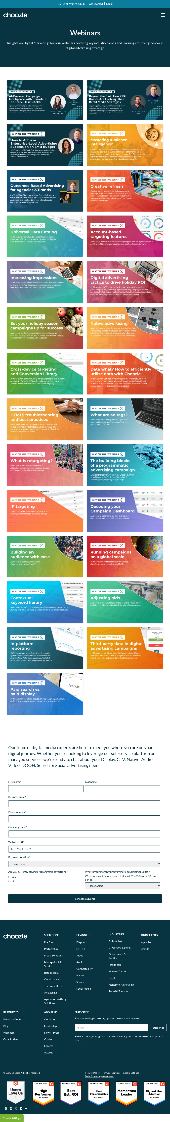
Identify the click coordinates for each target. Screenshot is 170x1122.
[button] (163, 15)
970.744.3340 (77, 3)
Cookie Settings (12, 1118)
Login (109, 3)
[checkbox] (46, 879)
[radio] (46, 877)
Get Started (96, 3)
